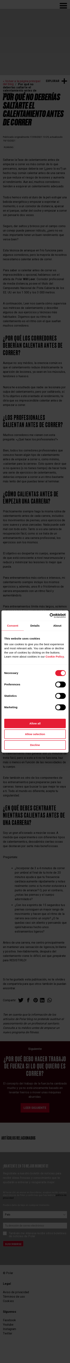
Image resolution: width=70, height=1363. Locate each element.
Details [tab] (35, 625)
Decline (35, 745)
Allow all (35, 723)
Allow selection (35, 734)
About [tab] (57, 625)
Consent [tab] (12, 625)
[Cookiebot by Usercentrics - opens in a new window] (50, 615)
